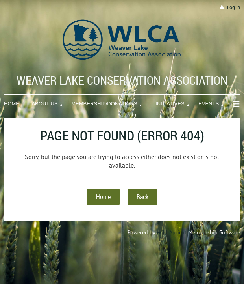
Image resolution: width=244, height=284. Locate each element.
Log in (233, 7)
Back (142, 196)
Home (103, 196)
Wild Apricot (172, 232)
